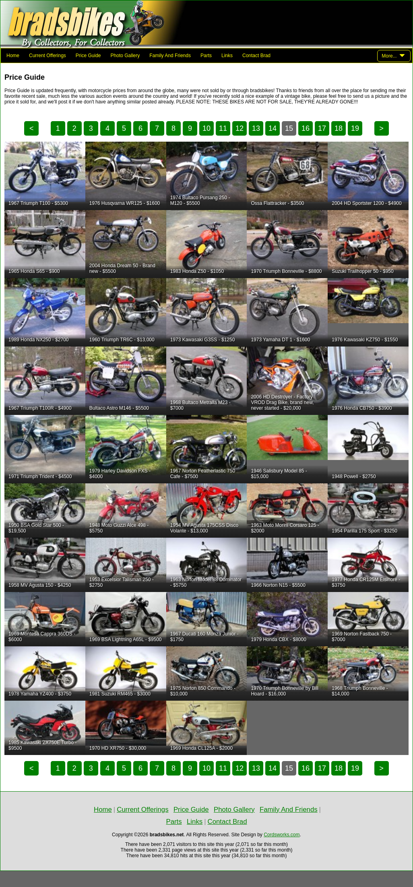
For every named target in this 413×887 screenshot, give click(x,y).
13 (256, 128)
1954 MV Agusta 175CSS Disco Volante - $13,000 (204, 528)
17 (322, 128)
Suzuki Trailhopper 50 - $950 (362, 271)
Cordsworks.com (281, 834)
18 (339, 128)
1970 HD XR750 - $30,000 (117, 748)
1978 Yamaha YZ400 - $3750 (39, 694)
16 (305, 128)
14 (272, 128)
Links (227, 55)
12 (239, 128)
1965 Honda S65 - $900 (34, 271)
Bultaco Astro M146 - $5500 (119, 408)
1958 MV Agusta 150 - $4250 (39, 585)
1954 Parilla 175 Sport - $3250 (364, 531)
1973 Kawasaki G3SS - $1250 (202, 339)
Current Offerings (47, 55)
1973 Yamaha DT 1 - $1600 (280, 339)
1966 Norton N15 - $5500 (278, 585)
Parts (206, 55)
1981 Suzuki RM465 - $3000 (120, 694)
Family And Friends (170, 55)
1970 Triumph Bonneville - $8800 (286, 271)
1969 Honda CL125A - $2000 (201, 748)
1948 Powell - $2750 (354, 476)
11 (223, 128)
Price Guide (88, 55)
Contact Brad (256, 55)
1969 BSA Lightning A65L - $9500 (125, 639)
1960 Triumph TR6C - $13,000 (122, 339)
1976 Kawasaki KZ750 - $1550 (365, 339)
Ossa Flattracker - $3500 (277, 203)
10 (206, 128)
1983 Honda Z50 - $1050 (197, 271)
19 (355, 128)
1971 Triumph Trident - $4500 (40, 476)
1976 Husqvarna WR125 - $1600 (124, 203)
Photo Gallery (125, 55)
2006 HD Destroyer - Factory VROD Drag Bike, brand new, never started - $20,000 (282, 402)
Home (12, 55)
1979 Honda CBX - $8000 (278, 639)
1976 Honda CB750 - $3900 (362, 408)
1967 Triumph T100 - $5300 (38, 203)
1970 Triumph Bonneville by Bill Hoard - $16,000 (284, 691)
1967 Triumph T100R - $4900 (40, 408)
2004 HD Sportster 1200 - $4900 (366, 203)
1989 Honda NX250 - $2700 (38, 339)
